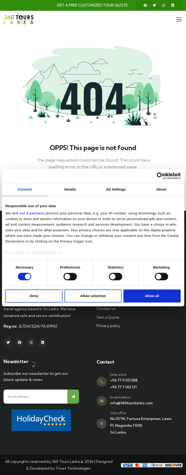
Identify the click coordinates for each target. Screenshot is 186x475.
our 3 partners (31, 213)
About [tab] (161, 189)
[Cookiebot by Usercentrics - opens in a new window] (160, 175)
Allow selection (93, 296)
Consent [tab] (25, 189)
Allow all (152, 296)
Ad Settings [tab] (116, 189)
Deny (34, 296)
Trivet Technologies (73, 468)
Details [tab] (70, 189)
